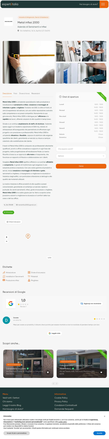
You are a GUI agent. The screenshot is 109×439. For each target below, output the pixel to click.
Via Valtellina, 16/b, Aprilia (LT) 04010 (34, 31)
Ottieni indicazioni (14, 222)
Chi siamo (7, 402)
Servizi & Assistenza (41, 17)
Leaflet (49, 257)
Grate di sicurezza (38, 273)
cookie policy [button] (62, 422)
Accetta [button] (99, 433)
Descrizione (7, 93)
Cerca (81, 166)
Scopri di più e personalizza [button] (16, 433)
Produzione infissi (12, 280)
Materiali (34, 276)
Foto (15, 93)
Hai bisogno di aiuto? (88, 4)
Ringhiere (34, 280)
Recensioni (36, 93)
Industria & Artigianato (26, 17)
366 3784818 (8, 205)
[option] (28, 365)
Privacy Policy (61, 402)
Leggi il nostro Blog (12, 405)
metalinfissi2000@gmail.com (26, 205)
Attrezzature (11, 273)
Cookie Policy (60, 398)
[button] (6, 241)
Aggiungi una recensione (91, 304)
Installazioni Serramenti (15, 276)
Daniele (16, 318)
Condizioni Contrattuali (65, 405)
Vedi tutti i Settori (11, 398)
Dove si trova (24, 93)
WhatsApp (8, 212)
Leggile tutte (54, 333)
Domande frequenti (64, 409)
